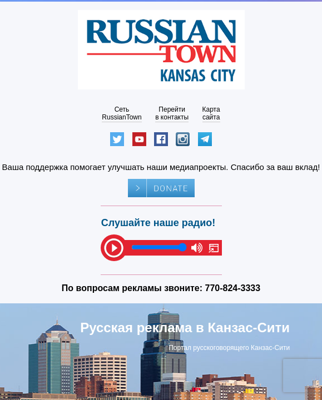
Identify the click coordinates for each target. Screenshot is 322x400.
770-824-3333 (233, 288)
